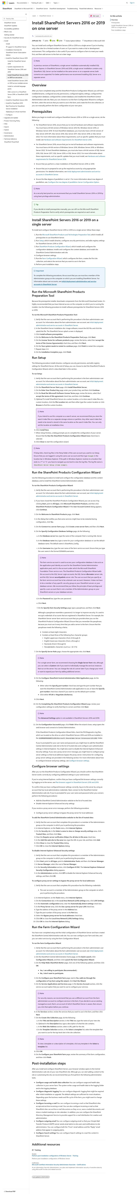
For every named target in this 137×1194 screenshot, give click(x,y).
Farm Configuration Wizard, (52, 258)
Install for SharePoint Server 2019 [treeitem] (17, 62)
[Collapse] (26, 14)
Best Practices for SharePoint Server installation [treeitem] (15, 107)
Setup (41, 240)
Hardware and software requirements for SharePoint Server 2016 (68, 140)
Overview (114, 20)
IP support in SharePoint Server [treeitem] (16, 47)
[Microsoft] (4, 2)
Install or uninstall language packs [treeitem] (17, 87)
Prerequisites (115, 23)
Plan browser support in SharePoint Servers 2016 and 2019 (77, 782)
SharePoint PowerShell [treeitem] (11, 142)
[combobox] (15, 18)
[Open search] (127, 3)
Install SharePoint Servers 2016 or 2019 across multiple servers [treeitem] (18, 82)
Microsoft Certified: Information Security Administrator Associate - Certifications (59, 1165)
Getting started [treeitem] (9, 35)
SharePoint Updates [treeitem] (10, 26)
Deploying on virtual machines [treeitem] (16, 112)
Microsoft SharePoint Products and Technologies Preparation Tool (66, 234)
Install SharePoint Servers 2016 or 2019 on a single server (122, 26)
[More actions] (103, 16)
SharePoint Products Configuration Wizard (55, 246)
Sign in (132, 3)
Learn (34, 16)
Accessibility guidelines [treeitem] (11, 29)
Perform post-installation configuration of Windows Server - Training (55, 1156)
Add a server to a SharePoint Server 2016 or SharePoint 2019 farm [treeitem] (18, 94)
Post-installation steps (118, 30)
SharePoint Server (45, 16)
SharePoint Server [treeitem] (10, 23)
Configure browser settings (79, 760)
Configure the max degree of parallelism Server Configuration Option (73, 182)
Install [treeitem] (8, 44)
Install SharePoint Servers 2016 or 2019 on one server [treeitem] (18, 76)
